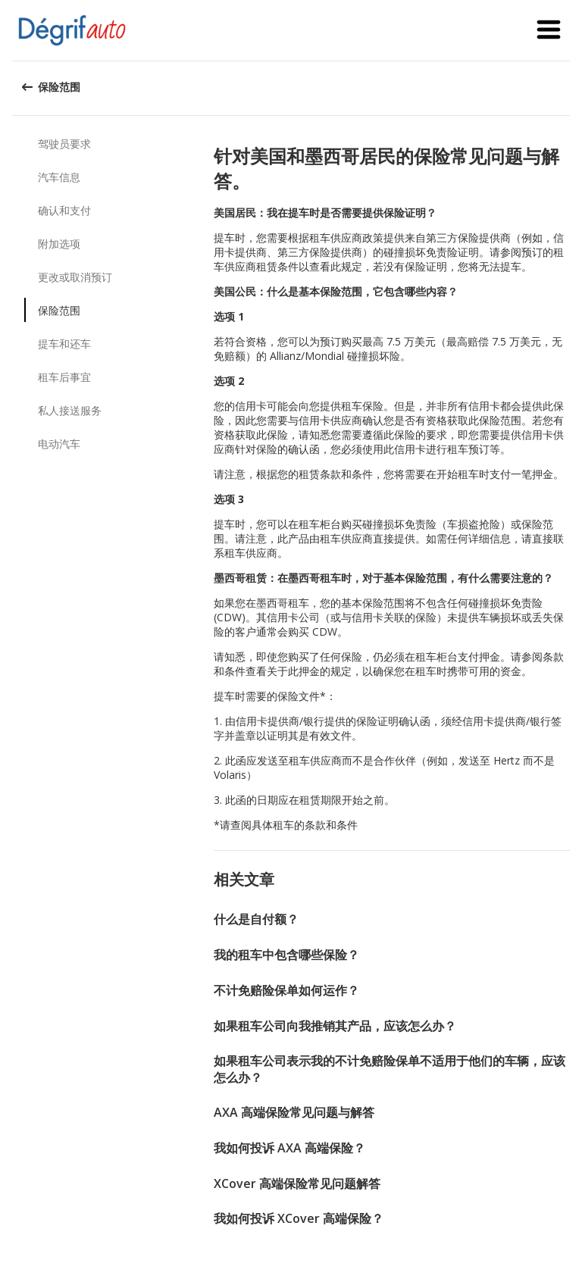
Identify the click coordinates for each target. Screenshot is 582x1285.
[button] (548, 30)
